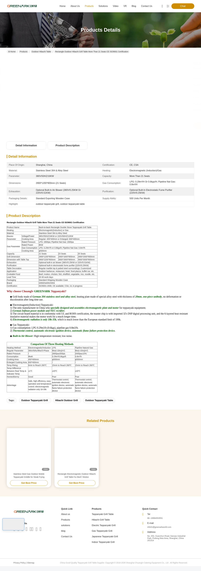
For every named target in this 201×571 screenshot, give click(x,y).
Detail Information (26, 145)
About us (65, 519)
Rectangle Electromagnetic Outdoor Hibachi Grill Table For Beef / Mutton (77, 480)
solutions (103, 6)
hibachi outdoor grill (66, 405)
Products (23, 51)
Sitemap (30, 568)
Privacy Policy (19, 568)
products (89, 6)
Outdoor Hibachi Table (41, 51)
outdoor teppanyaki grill (34, 405)
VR (125, 6)
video (116, 6)
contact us (146, 6)
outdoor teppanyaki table (99, 405)
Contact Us (66, 541)
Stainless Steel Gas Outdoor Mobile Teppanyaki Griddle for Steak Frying (29, 480)
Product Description (68, 145)
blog (134, 6)
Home (63, 6)
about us (75, 6)
